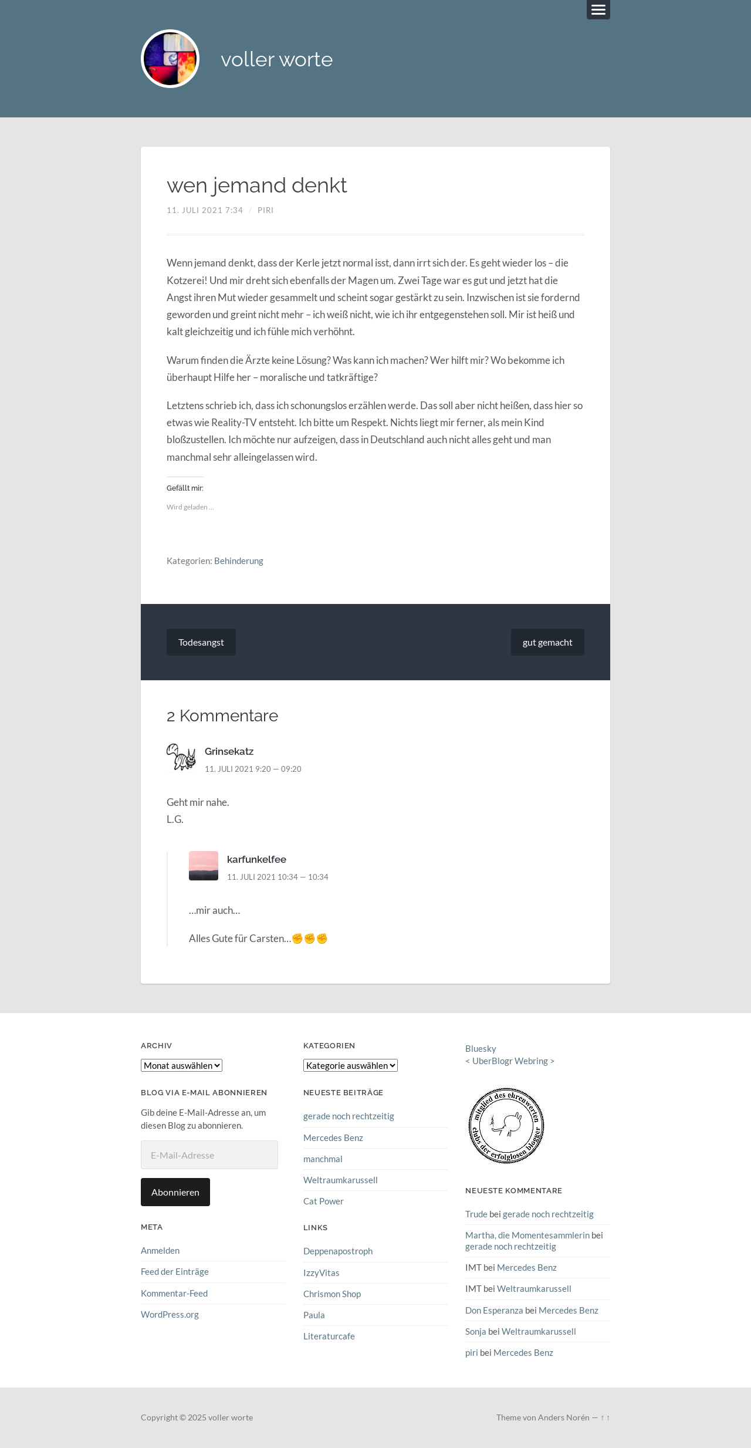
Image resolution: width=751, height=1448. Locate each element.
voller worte (277, 59)
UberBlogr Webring (510, 1060)
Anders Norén (564, 1417)
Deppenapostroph (338, 1251)
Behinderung (238, 560)
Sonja (475, 1331)
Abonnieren (175, 1191)
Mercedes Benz (333, 1137)
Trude (476, 1214)
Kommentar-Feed (174, 1293)
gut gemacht (548, 641)
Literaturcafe (329, 1336)
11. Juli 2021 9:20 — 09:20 (253, 769)
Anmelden (160, 1250)
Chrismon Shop (332, 1293)
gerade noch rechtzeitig (348, 1116)
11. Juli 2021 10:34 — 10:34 (278, 877)
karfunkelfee (256, 859)
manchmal (323, 1158)
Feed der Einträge (175, 1271)
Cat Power (323, 1201)
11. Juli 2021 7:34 (205, 210)
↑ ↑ (605, 1417)
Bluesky (480, 1048)
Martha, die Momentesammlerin (527, 1235)
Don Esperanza (494, 1310)
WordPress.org (170, 1314)
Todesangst (201, 641)
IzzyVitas (321, 1272)
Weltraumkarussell (340, 1179)
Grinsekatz (229, 751)
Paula (314, 1314)
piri (266, 210)
